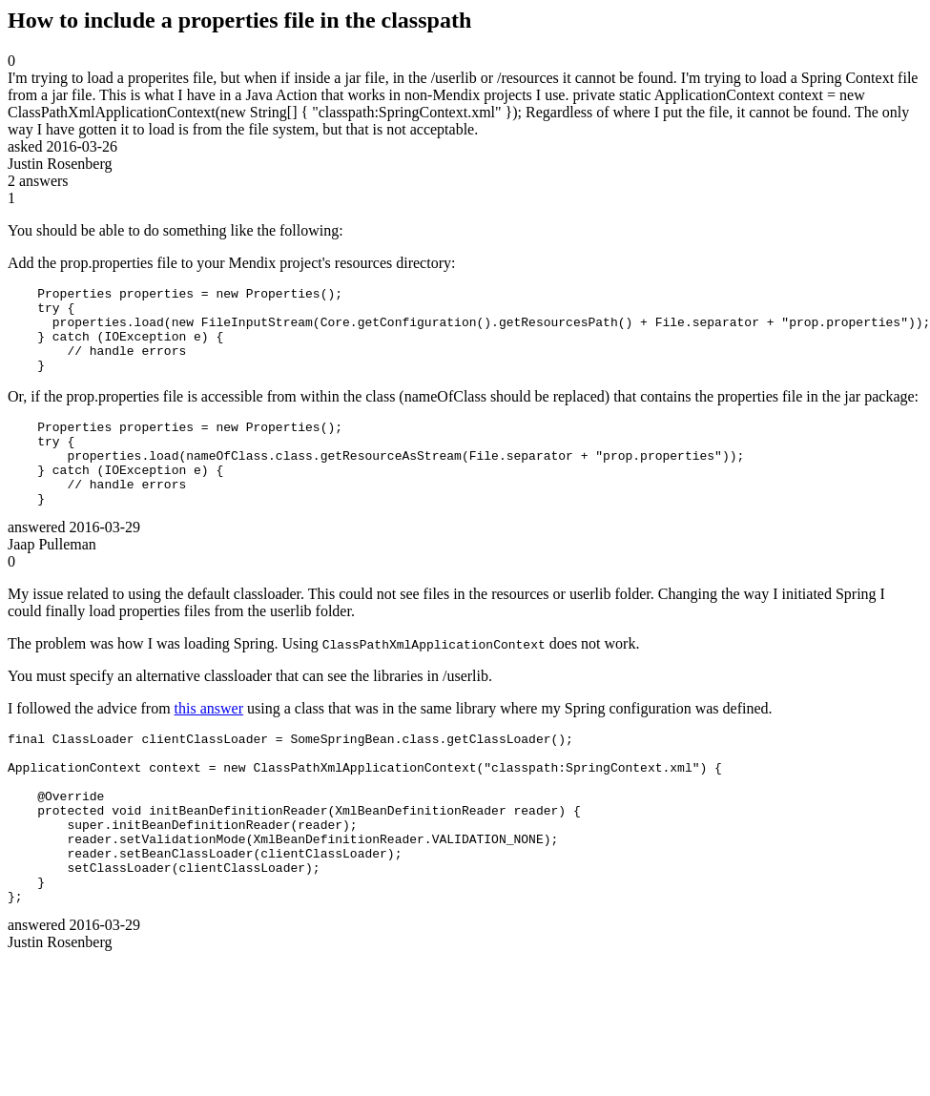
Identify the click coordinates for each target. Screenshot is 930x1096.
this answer (209, 742)
